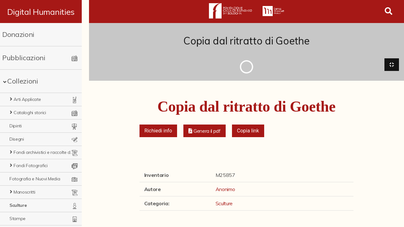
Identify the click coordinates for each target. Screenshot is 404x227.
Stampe (17, 218)
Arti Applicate (27, 99)
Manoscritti (24, 192)
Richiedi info (158, 131)
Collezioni (22, 81)
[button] (204, 131)
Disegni (16, 139)
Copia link (248, 131)
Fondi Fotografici (31, 165)
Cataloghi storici (30, 112)
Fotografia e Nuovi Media (34, 179)
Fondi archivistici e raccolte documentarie (47, 152)
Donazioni (18, 34)
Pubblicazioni (23, 57)
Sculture (18, 205)
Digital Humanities (44, 12)
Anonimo (225, 189)
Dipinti (15, 126)
